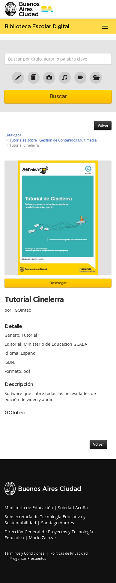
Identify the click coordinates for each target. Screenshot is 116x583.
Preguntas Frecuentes (28, 558)
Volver (102, 125)
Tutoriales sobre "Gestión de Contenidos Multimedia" (54, 140)
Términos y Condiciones (24, 553)
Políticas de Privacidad (69, 553)
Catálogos (12, 135)
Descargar (58, 283)
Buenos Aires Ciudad (42, 488)
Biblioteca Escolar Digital (36, 27)
